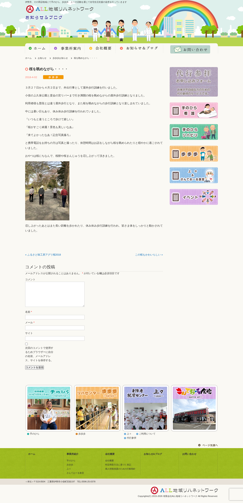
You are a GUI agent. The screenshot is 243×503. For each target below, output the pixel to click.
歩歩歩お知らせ (60, 58)
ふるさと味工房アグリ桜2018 (44, 254)
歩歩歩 (82, 438)
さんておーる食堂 (75, 477)
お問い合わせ (189, 458)
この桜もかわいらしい (148, 254)
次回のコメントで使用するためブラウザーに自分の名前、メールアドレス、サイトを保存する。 (39, 358)
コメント (30, 279)
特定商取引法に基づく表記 (118, 469)
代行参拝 (131, 442)
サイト (29, 338)
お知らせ (42, 58)
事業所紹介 (72, 458)
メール (29, 327)
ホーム (28, 58)
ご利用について (147, 438)
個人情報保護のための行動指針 (120, 473)
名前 (28, 316)
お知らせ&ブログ (153, 458)
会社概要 (110, 458)
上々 (129, 438)
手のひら (34, 438)
